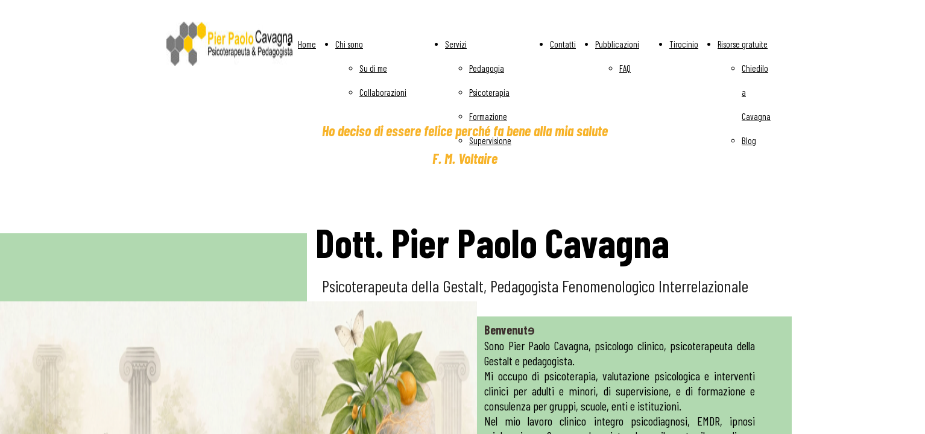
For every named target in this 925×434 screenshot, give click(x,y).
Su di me (373, 68)
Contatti (563, 44)
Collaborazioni (382, 92)
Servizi (456, 44)
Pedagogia (486, 68)
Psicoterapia (489, 92)
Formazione (488, 116)
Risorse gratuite (743, 44)
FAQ (625, 68)
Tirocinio (683, 44)
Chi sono (349, 44)
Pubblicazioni (617, 44)
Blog (749, 140)
